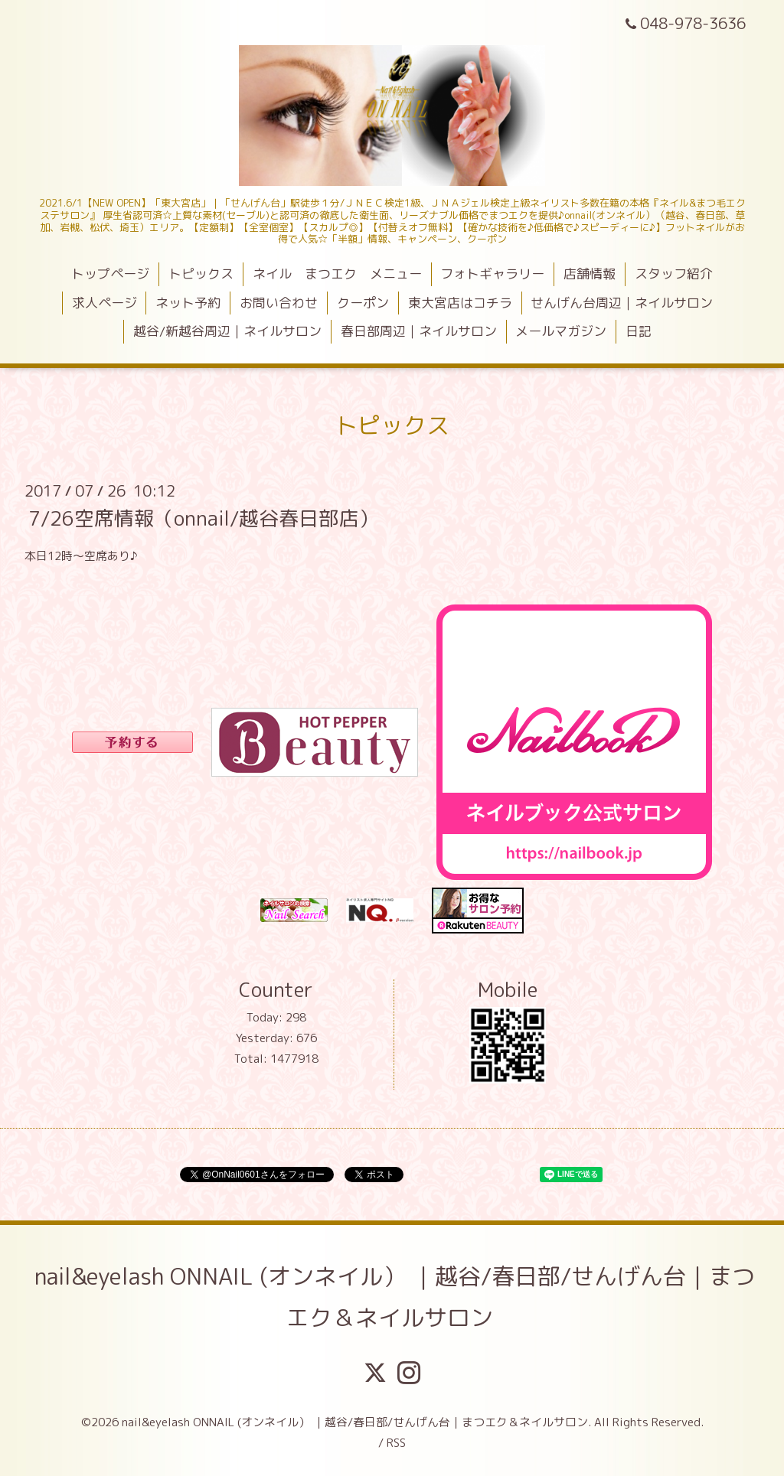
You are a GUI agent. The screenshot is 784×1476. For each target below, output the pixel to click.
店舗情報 (590, 273)
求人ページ (104, 302)
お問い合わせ (279, 302)
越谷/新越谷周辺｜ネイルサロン (227, 331)
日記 (639, 331)
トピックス (201, 273)
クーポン (363, 302)
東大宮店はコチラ (460, 302)
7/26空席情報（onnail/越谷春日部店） (203, 517)
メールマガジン (560, 331)
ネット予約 (187, 302)
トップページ (110, 273)
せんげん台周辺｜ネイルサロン (622, 302)
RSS (396, 1443)
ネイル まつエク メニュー (337, 273)
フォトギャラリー (492, 273)
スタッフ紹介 (674, 273)
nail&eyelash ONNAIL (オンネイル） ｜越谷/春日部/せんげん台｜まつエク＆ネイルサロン (394, 1297)
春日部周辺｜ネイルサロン (419, 331)
